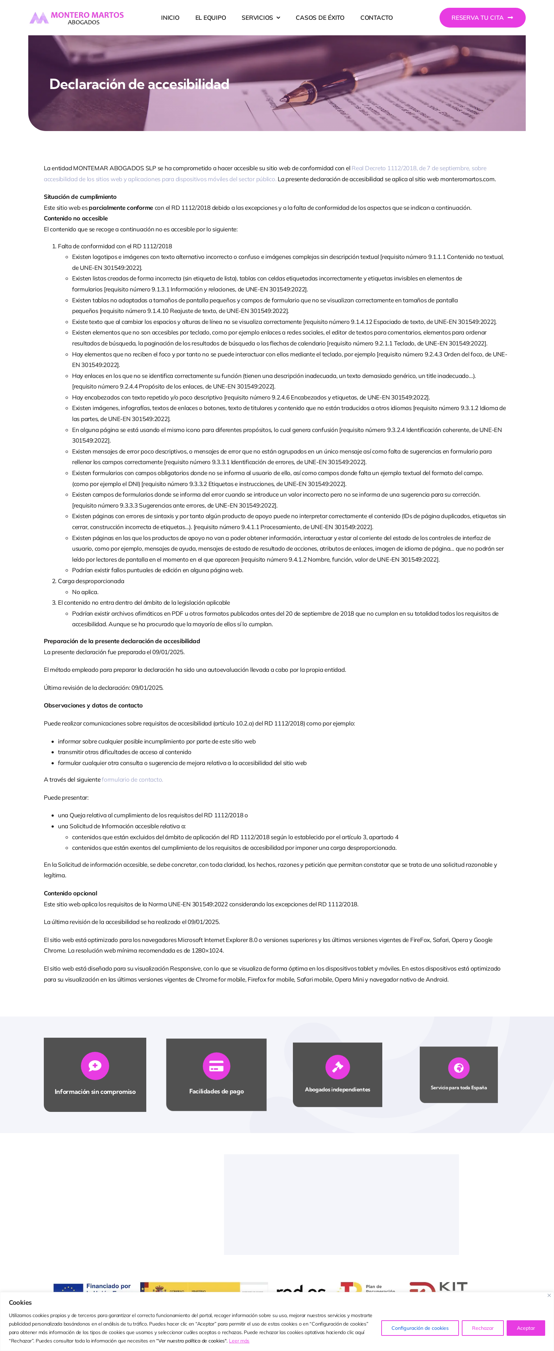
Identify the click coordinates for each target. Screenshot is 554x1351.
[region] (277, 1321)
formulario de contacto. (132, 779)
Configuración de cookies (420, 1328)
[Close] (549, 1295)
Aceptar (526, 1328)
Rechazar (483, 1328)
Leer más (239, 1341)
